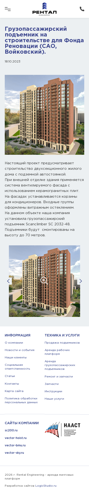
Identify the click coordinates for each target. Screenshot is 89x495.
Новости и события (19, 350)
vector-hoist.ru (16, 438)
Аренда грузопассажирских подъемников (60, 365)
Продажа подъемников (62, 342)
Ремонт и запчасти (59, 376)
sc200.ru (11, 430)
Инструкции (53, 391)
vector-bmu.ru (15, 445)
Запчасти (52, 384)
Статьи (10, 376)
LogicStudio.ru (45, 486)
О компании (14, 342)
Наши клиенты (16, 357)
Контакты (12, 383)
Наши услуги (54, 398)
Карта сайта (14, 391)
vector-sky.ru (14, 453)
